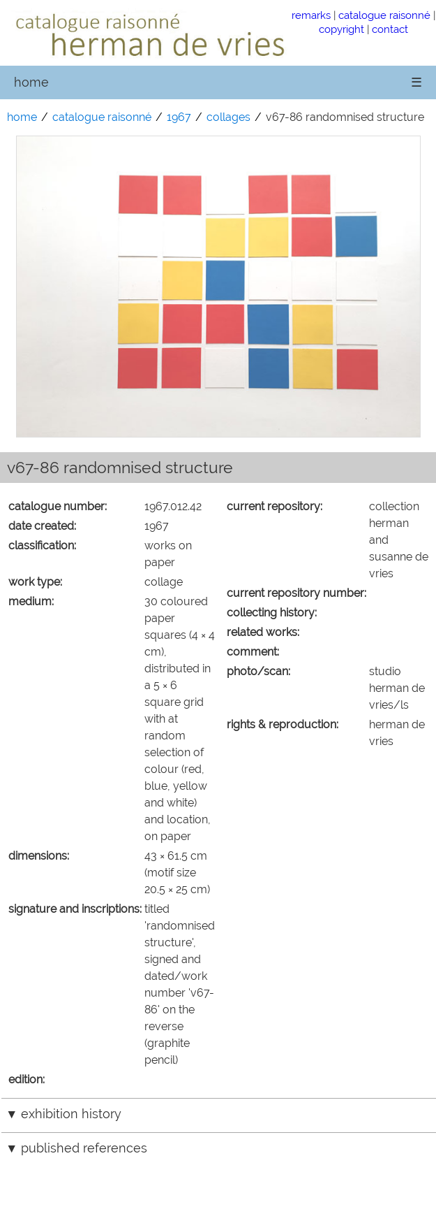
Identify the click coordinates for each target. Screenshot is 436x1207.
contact (390, 29)
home (31, 82)
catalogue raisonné (384, 15)
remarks (311, 15)
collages (228, 117)
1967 (179, 117)
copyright (341, 29)
